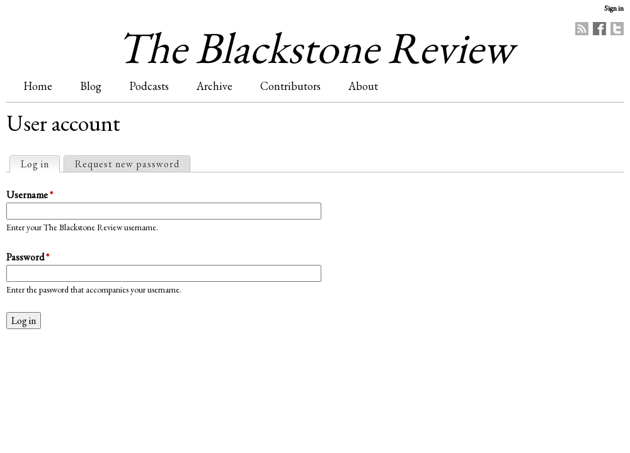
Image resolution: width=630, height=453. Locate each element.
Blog (90, 86)
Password (27, 257)
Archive (214, 86)
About (363, 86)
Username (29, 194)
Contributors (290, 86)
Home (37, 86)
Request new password (127, 164)
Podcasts (149, 86)
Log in (40, 164)
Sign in (614, 8)
